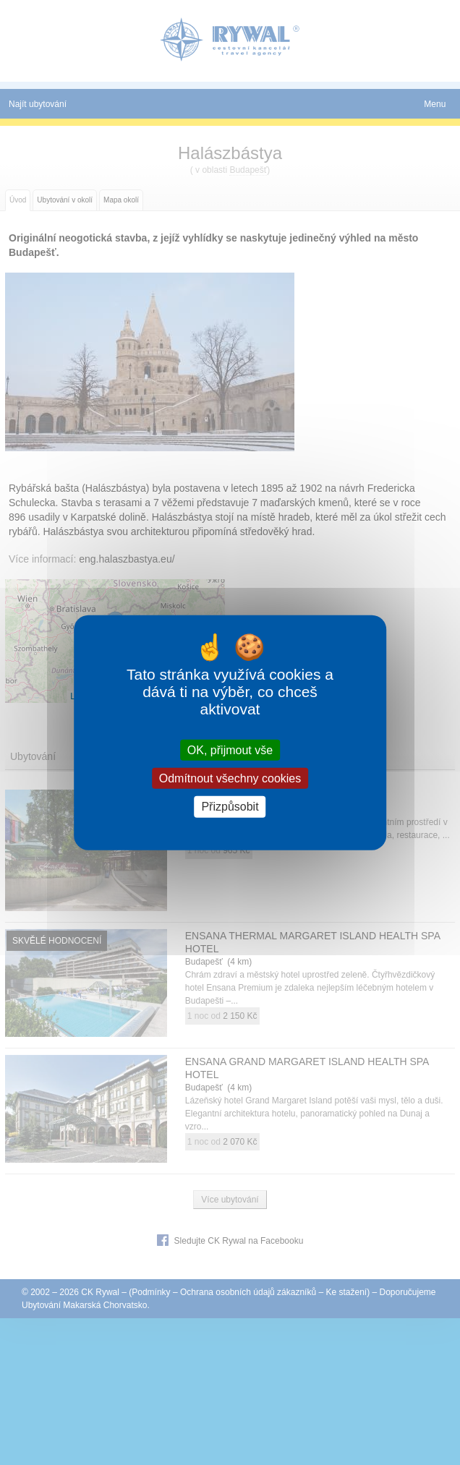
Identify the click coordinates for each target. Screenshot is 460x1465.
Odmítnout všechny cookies (230, 778)
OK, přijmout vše (230, 750)
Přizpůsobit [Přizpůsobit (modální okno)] (229, 806)
